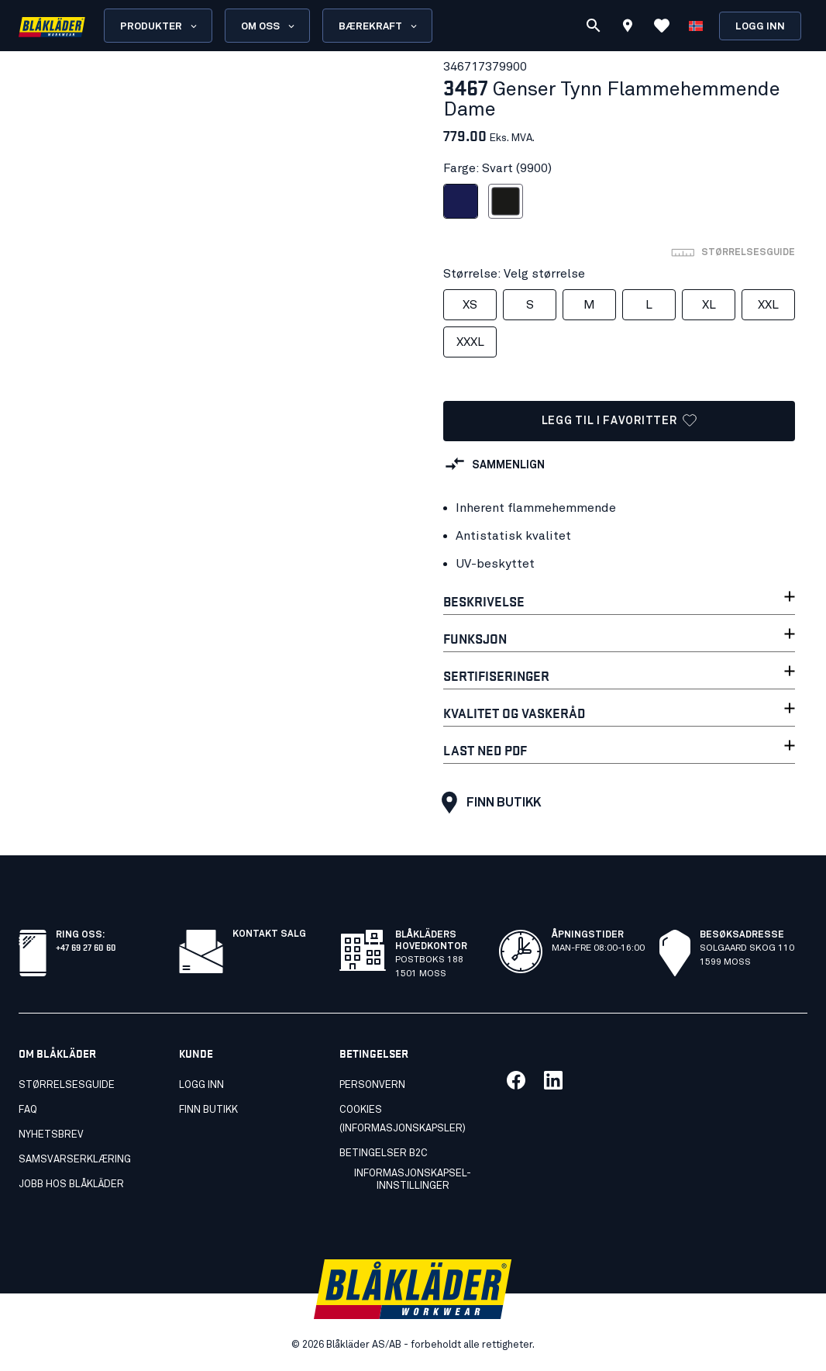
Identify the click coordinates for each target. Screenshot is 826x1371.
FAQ (28, 1110)
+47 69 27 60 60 (86, 946)
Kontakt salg (269, 934)
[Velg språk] (696, 26)
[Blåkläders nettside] (52, 26)
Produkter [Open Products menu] (159, 26)
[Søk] (593, 26)
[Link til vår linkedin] (553, 1080)
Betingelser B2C (383, 1153)
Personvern (372, 1085)
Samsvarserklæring (75, 1160)
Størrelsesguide (67, 1085)
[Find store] (628, 28)
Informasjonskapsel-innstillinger (412, 1180)
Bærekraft (379, 26)
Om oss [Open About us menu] (269, 26)
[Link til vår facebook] (516, 1080)
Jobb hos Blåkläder (71, 1184)
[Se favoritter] (662, 26)
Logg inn (760, 27)
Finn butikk (487, 802)
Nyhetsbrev (51, 1135)
